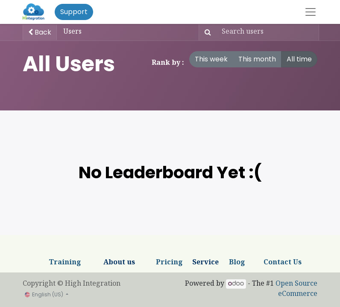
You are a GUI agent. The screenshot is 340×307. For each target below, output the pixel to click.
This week (211, 59)
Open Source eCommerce (296, 289)
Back (39, 32)
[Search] (206, 32)
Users (72, 32)
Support (74, 12)
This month (257, 59)
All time (299, 59)
